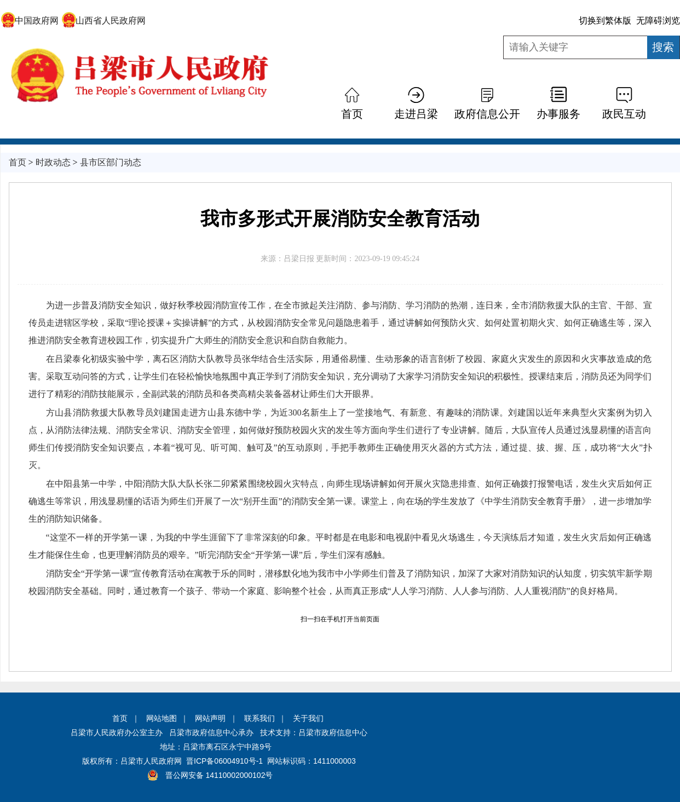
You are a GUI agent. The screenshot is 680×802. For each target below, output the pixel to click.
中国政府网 (30, 20)
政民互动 (624, 114)
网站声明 (210, 718)
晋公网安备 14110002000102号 (219, 775)
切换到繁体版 (605, 20)
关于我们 (308, 718)
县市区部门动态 (110, 162)
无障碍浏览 (658, 20)
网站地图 (161, 718)
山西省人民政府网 (103, 20)
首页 (352, 114)
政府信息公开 (487, 114)
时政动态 (53, 162)
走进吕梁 (416, 114)
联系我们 (259, 718)
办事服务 (558, 114)
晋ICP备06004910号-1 (224, 761)
